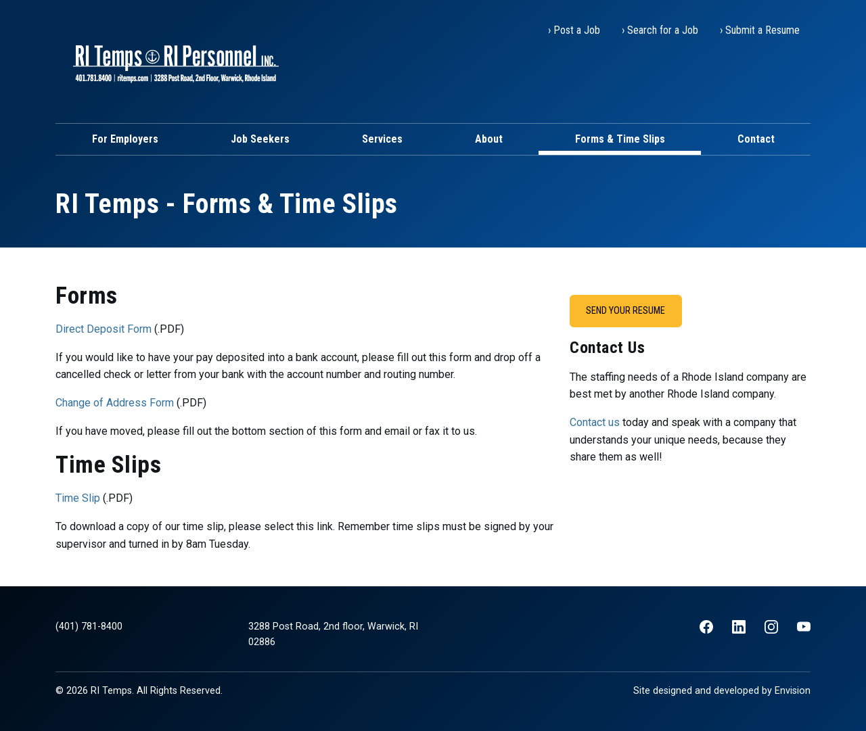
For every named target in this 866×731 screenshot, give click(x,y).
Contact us (595, 422)
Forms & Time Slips (620, 139)
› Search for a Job (660, 30)
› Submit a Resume (760, 30)
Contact (756, 139)
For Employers (125, 139)
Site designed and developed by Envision (722, 691)
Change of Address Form (114, 402)
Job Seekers (260, 139)
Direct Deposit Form (103, 329)
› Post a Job (574, 30)
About (489, 139)
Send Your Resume (625, 310)
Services (382, 139)
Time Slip (77, 498)
